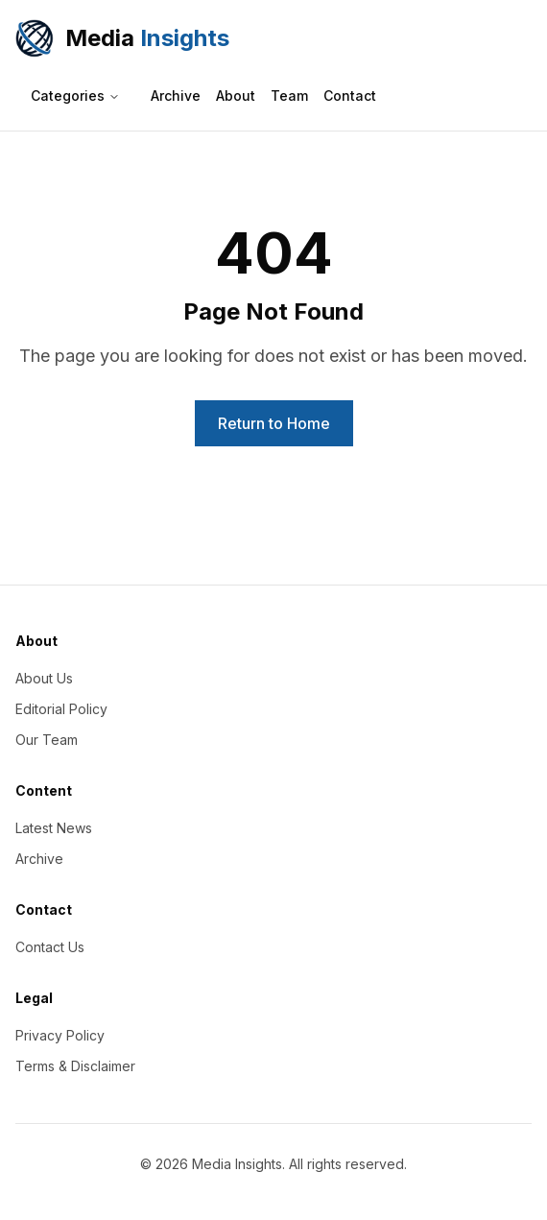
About (235, 95)
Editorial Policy (61, 709)
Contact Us (49, 947)
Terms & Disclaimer (75, 1066)
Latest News (53, 828)
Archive (176, 95)
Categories (75, 95)
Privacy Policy (60, 1035)
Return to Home (274, 423)
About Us (44, 678)
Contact (349, 95)
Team (289, 95)
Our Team (46, 739)
